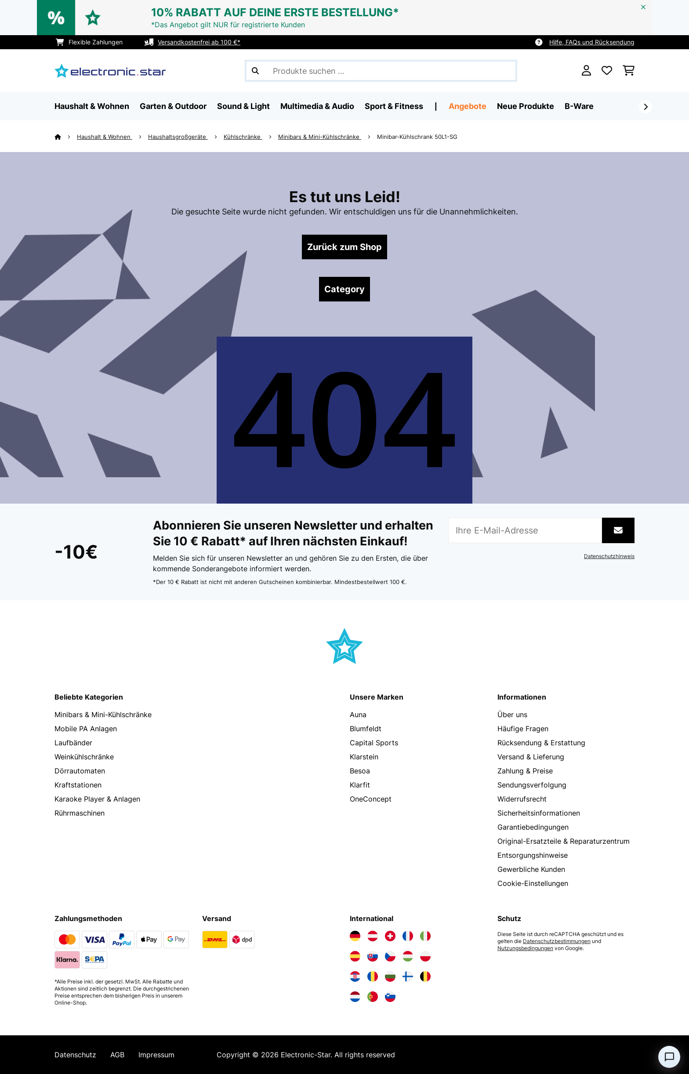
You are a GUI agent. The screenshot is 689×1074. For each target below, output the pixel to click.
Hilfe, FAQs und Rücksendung (592, 42)
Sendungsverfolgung (531, 784)
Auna (358, 714)
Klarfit (360, 784)
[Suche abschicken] (255, 70)
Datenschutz (75, 1054)
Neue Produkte (525, 106)
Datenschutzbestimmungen (557, 941)
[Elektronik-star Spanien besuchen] (355, 956)
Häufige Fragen (522, 728)
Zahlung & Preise (525, 770)
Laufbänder (73, 742)
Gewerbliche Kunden (531, 869)
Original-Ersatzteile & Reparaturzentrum (563, 841)
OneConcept (371, 799)
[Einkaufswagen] (629, 71)
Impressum (156, 1054)
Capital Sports (374, 742)
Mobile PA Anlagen (85, 728)
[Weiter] (645, 106)
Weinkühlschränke (84, 756)
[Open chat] (669, 1057)
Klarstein (364, 756)
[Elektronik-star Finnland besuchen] (408, 976)
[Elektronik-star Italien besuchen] (425, 936)
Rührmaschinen (79, 813)
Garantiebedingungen (533, 827)
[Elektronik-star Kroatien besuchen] (355, 976)
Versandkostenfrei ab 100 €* (199, 42)
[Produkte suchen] (381, 71)
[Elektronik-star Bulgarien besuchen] (390, 976)
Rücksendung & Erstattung (541, 742)
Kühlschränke (243, 136)
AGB (117, 1054)
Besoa (360, 770)
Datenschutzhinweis (609, 556)
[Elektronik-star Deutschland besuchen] (355, 936)
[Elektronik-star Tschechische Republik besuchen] (390, 956)
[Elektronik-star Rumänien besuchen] (372, 976)
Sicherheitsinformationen (538, 813)
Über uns (512, 714)
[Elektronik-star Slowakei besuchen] (372, 956)
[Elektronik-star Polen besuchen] (425, 956)
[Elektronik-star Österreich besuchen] (372, 936)
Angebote (467, 106)
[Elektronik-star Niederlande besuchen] (355, 996)
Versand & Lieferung (530, 756)
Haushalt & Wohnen (104, 136)
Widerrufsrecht (522, 799)
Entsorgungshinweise (532, 855)
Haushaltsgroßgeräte (178, 136)
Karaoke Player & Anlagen (97, 799)
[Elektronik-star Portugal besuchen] (372, 996)
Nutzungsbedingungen (525, 948)
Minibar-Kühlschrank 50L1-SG (417, 136)
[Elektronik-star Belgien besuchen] (425, 976)
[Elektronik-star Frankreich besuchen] (408, 936)
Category (344, 289)
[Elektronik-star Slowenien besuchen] (390, 996)
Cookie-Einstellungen (532, 883)
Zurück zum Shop (344, 247)
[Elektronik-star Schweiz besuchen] (390, 936)
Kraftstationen (78, 784)
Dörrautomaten (79, 770)
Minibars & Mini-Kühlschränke (319, 136)
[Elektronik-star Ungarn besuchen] (408, 956)
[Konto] (586, 71)
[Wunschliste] (607, 71)
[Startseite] (65, 136)
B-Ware (579, 106)
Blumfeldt (365, 728)
